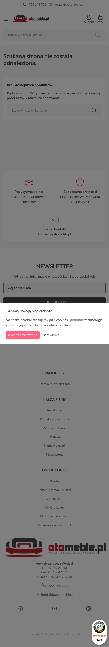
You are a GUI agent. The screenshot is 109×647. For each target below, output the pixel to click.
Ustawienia (50, 335)
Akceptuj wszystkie (22, 335)
